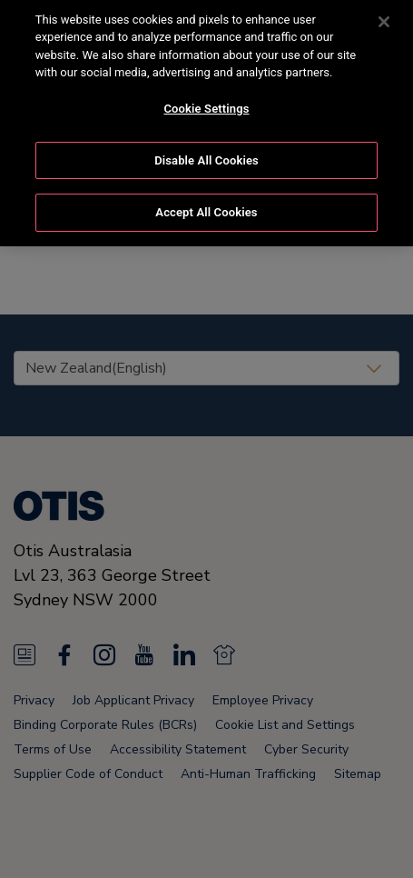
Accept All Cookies (206, 198)
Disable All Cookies (206, 147)
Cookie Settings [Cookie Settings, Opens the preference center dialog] (206, 95)
